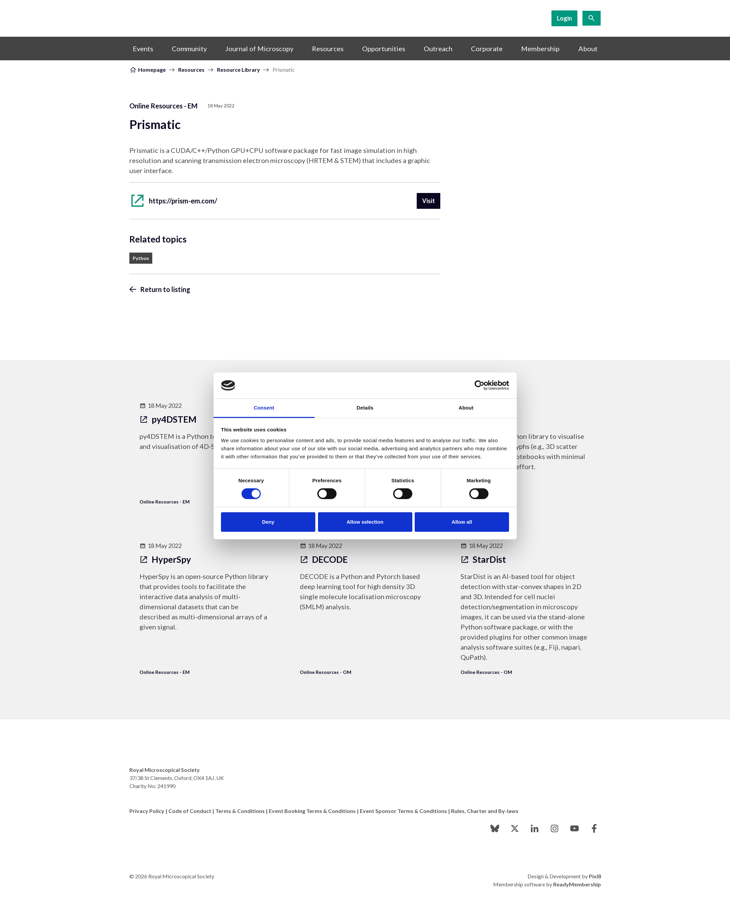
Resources (328, 48)
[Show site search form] (591, 18)
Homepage (152, 69)
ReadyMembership (577, 884)
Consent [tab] (264, 408)
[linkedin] (534, 828)
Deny (268, 522)
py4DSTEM (167, 419)
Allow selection (365, 522)
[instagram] (554, 828)
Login (564, 18)
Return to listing (165, 289)
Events (143, 48)
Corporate (487, 48)
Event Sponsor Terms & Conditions (403, 811)
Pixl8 (595, 876)
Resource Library (238, 69)
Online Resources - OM (325, 672)
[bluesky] (495, 828)
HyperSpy (165, 559)
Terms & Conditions (240, 811)
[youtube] (574, 828)
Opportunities (383, 48)
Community (189, 48)
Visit (428, 200)
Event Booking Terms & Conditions (312, 811)
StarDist (483, 559)
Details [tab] (365, 408)
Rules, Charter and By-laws (484, 811)
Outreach (438, 48)
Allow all (462, 522)
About (588, 48)
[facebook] (594, 828)
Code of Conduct (189, 811)
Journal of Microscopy (259, 48)
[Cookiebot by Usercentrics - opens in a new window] (479, 385)
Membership (540, 48)
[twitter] (514, 828)
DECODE (324, 559)
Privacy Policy (146, 811)
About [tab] (466, 408)
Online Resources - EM (163, 106)
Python (141, 258)
